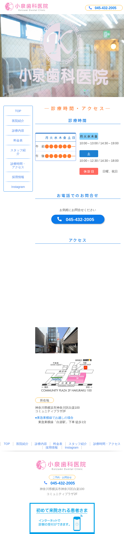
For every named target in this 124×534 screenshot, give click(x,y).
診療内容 (18, 130)
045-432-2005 (80, 219)
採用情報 (18, 177)
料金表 (18, 140)
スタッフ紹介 (18, 151)
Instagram (18, 187)
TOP (18, 111)
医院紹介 (18, 120)
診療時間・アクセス (18, 165)
